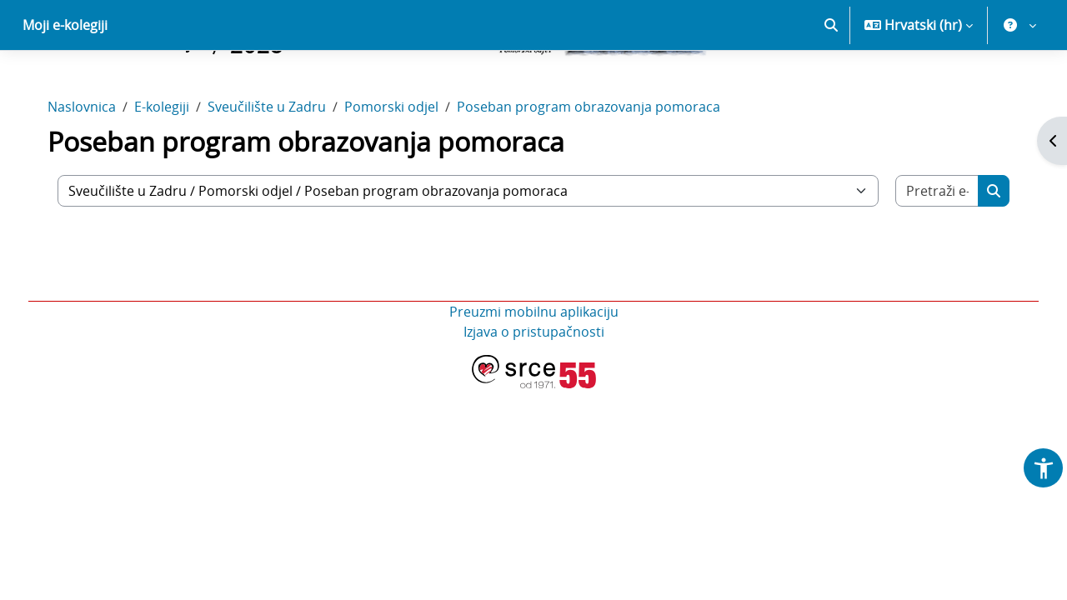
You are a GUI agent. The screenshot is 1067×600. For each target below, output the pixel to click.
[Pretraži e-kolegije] (927, 249)
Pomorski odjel (403, 165)
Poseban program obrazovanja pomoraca (600, 165)
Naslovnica (93, 165)
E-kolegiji (173, 165)
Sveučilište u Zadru (278, 165)
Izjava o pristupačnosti (533, 390)
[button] (831, 83)
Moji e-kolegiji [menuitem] (65, 83)
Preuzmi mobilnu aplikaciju (534, 370)
